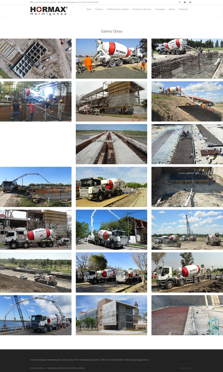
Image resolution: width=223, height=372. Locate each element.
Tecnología (160, 9)
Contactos (183, 9)
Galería (172, 9)
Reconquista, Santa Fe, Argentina (43, 2)
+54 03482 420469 (90, 2)
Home (89, 9)
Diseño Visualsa (186, 368)
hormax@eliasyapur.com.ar (69, 2)
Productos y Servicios (141, 9)
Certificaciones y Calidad (118, 9)
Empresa (99, 9)
